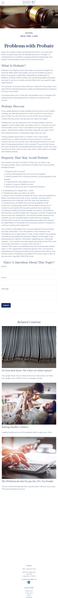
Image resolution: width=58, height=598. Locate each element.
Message (5, 289)
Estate (29, 595)
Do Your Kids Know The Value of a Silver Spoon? (27, 370)
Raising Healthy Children (15, 427)
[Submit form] (6, 305)
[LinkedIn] (29, 582)
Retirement (29, 591)
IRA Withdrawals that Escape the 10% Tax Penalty (27, 481)
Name (3, 266)
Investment (29, 593)
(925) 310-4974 (31, 569)
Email (3, 278)
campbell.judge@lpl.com (29, 579)
